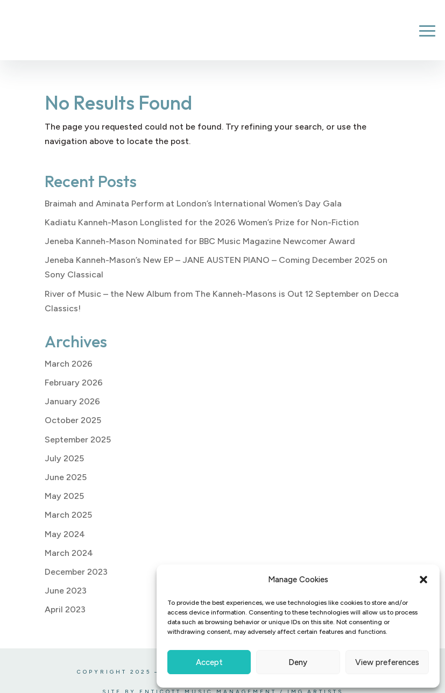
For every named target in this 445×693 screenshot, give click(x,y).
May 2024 (65, 534)
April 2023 (65, 609)
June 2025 (66, 477)
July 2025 (64, 458)
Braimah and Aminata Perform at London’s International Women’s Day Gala (193, 203)
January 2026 (72, 401)
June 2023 (66, 590)
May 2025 (64, 496)
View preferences (387, 662)
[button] (423, 579)
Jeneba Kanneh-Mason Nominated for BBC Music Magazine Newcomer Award (200, 241)
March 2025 (68, 515)
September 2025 (78, 439)
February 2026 (74, 382)
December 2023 (76, 572)
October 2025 (73, 420)
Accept (209, 662)
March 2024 (69, 553)
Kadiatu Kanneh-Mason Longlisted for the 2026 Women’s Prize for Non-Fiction (202, 222)
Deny (297, 662)
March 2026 (69, 364)
